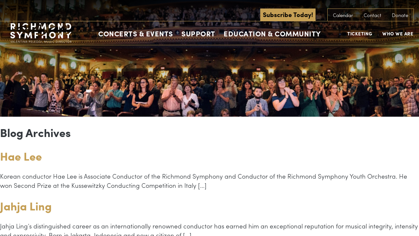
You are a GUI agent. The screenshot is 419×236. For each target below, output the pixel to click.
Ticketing (360, 33)
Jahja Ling (26, 206)
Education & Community (272, 33)
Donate (400, 15)
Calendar (343, 15)
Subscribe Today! (288, 14)
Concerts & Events (135, 33)
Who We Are (397, 33)
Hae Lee (21, 156)
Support (198, 33)
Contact (372, 15)
